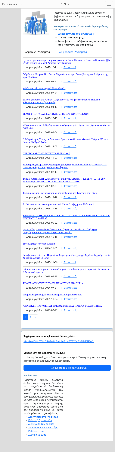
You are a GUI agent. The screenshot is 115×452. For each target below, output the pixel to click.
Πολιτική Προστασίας (40, 420)
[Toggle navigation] (109, 4)
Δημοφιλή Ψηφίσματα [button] (37, 52)
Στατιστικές (68, 67)
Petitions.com (12, 4)
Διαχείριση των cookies (41, 424)
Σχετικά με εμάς (37, 434)
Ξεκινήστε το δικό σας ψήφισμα (67, 367)
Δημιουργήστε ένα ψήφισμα (75, 34)
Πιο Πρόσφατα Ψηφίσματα (72, 52)
